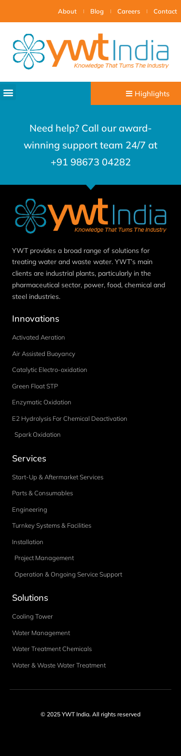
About (67, 11)
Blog (97, 11)
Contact (165, 11)
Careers (128, 11)
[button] (8, 92)
